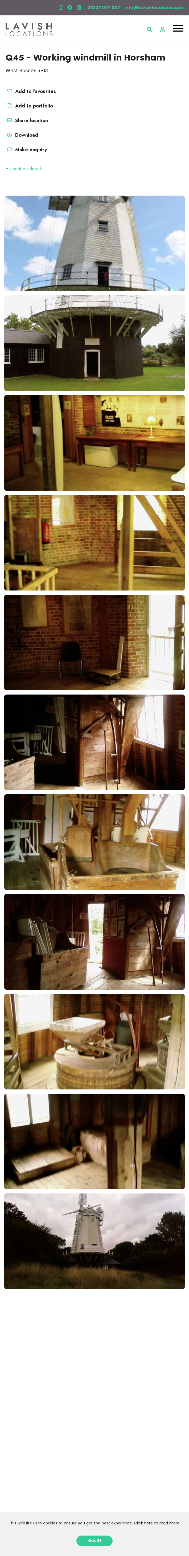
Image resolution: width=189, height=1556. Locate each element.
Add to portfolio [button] (29, 105)
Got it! (94, 1540)
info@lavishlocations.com (154, 8)
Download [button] (22, 135)
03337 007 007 (103, 8)
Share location (27, 120)
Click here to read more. (157, 1523)
